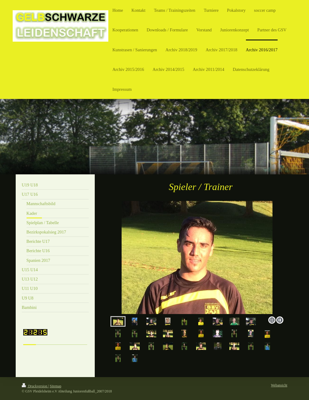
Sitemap (55, 386)
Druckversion (35, 386)
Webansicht (279, 385)
